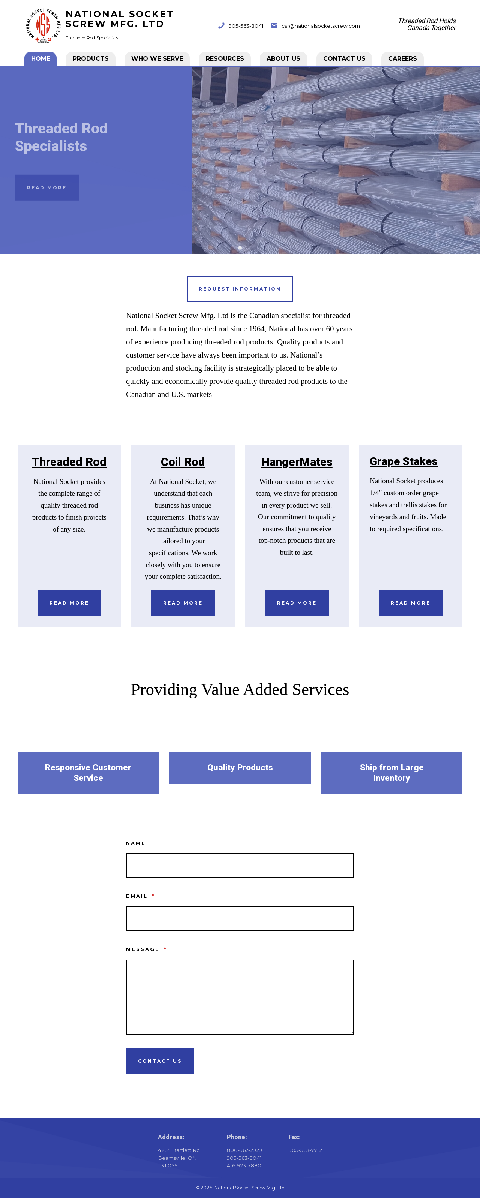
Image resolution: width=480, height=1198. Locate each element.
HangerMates (297, 462)
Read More (47, 187)
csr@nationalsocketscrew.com (321, 26)
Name (136, 843)
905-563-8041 (246, 26)
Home (41, 58)
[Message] (240, 997)
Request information (240, 289)
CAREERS (402, 58)
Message (146, 949)
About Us (284, 58)
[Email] (240, 918)
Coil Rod (183, 462)
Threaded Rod (69, 462)
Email (140, 896)
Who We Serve (157, 58)
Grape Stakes (404, 462)
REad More (410, 603)
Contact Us (345, 58)
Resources (225, 58)
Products (91, 58)
